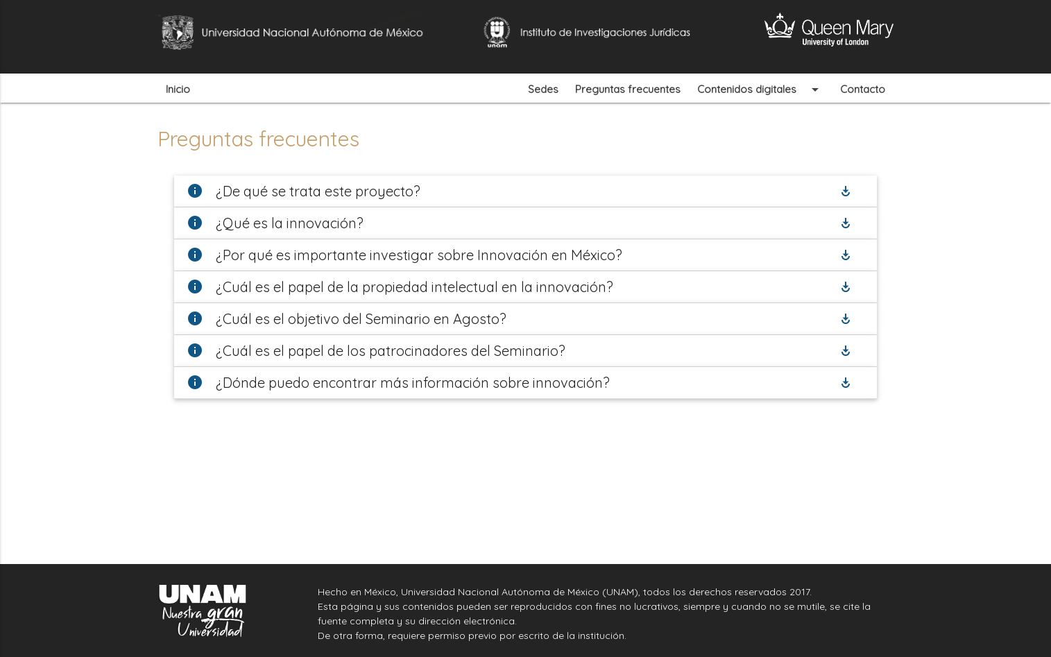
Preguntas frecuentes (628, 89)
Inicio (178, 89)
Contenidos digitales (760, 89)
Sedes (543, 89)
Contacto (862, 89)
